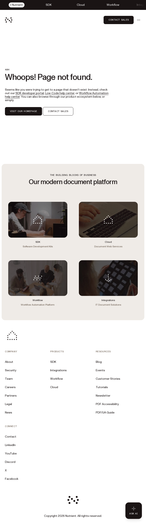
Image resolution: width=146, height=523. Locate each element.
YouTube (11, 453)
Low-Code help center (59, 93)
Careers (10, 387)
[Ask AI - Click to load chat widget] (133, 510)
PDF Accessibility (107, 404)
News (8, 412)
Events (100, 370)
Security (10, 370)
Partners (11, 396)
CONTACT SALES (58, 111)
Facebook (11, 479)
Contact (10, 437)
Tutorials (102, 387)
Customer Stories (108, 379)
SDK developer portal (29, 93)
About (9, 362)
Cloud (54, 387)
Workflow (56, 379)
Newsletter (103, 396)
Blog (99, 362)
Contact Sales (119, 20)
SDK (53, 362)
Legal (8, 404)
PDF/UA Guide (105, 412)
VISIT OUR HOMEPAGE (23, 111)
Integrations (58, 370)
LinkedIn (10, 445)
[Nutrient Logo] (8, 20)
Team (9, 379)
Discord (10, 462)
